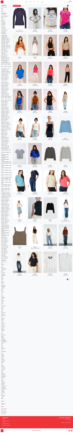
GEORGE (2, 292)
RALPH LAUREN (3, 351)
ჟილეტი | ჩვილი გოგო (5, 137)
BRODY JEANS (3, 315)
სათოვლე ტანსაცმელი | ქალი (6, 161)
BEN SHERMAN (3, 340)
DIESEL (2, 365)
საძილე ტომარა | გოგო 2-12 (5, 193)
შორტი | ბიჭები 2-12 (4, 238)
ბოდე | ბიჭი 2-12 (4, 49)
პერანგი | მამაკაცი (4, 104)
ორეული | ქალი (3, 92)
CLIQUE (2, 322)
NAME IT (2, 336)
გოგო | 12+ (3, 17)
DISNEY (2, 267)
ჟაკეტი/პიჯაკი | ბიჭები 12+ (5, 122)
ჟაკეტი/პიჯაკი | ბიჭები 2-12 (5, 123)
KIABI (2, 289)
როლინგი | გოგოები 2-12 (5, 141)
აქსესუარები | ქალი (4, 43)
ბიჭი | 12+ (2, 20)
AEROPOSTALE (3, 339)
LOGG (2, 311)
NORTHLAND (3, 348)
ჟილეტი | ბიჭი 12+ (4, 130)
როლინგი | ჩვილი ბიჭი (5, 145)
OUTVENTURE (3, 297)
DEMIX (2, 372)
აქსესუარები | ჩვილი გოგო (5, 46)
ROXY (2, 271)
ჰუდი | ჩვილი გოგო (4, 258)
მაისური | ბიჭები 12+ (4, 74)
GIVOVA (2, 397)
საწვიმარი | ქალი (4, 203)
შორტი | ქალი (3, 244)
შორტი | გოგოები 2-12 (4, 241)
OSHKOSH (2, 314)
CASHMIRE (2, 391)
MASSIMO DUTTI (3, 376)
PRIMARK (2, 319)
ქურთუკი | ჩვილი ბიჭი (5, 219)
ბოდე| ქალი (3, 53)
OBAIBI (2, 303)
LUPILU (2, 321)
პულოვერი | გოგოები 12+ (5, 111)
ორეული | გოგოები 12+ (5, 88)
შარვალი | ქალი (4, 223)
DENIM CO (2, 318)
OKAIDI (2, 301)
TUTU (2, 333)
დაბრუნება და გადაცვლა (6, 425)
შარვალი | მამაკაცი (4, 222)
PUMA (2, 358)
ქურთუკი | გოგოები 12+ (5, 214)
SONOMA (2, 384)
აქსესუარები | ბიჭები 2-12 (5, 39)
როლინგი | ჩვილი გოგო (5, 147)
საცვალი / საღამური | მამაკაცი (6, 177)
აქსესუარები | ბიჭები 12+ (5, 38)
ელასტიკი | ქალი (4, 56)
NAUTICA (2, 343)
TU (1, 293)
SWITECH (2, 300)
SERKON (2, 354)
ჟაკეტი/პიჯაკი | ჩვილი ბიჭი (5, 127)
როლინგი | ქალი (4, 144)
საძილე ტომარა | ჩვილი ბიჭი (6, 194)
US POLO (2, 325)
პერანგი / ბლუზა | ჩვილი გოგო (6, 100)
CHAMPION (3, 383)
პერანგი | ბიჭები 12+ (4, 101)
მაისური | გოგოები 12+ (5, 77)
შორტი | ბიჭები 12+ (4, 237)
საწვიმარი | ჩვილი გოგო (5, 204)
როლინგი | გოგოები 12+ (5, 140)
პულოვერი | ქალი (4, 115)
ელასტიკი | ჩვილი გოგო (5, 57)
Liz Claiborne (3, 387)
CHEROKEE (2, 366)
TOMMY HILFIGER (3, 268)
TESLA (2, 379)
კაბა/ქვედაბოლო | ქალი (5, 68)
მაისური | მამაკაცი (4, 79)
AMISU (2, 398)
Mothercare (3, 373)
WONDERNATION (3, 388)
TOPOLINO (2, 330)
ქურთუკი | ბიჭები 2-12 (4, 212)
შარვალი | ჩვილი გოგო (5, 226)
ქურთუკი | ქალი (4, 218)
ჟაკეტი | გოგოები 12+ (4, 119)
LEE (1, 304)
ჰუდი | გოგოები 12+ (4, 251)
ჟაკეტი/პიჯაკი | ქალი (4, 126)
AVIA (2, 394)
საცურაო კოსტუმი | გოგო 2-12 (6, 184)
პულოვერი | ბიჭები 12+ (5, 108)
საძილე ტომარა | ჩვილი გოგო (6, 196)
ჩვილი (2, 11)
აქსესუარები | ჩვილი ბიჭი (5, 45)
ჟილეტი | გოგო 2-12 (4, 133)
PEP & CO (2, 307)
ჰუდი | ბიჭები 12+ (4, 248)
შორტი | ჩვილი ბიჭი (4, 245)
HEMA (2, 290)
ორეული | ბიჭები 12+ (4, 85)
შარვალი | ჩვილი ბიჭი (5, 225)
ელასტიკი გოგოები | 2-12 (5, 60)
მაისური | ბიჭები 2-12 (4, 75)
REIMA (2, 296)
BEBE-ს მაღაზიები (68, 419)
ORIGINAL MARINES (4, 341)
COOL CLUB (3, 369)
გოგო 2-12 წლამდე (4, 16)
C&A (2, 344)
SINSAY (2, 362)
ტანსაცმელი (3, 21)
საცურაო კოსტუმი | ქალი (5, 188)
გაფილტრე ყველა (4, 7)
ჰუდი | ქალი (3, 255)
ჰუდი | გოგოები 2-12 (4, 252)
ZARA (2, 263)
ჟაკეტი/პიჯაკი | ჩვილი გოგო (6, 129)
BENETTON (2, 359)
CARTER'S (2, 390)
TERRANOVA (3, 361)
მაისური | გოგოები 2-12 (5, 78)
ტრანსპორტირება (5, 423)
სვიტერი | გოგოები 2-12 (5, 207)
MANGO (2, 278)
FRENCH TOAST (3, 312)
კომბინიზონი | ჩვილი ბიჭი (5, 71)
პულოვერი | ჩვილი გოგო (5, 118)
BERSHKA (2, 355)
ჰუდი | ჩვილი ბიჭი (4, 256)
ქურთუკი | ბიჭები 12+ (4, 211)
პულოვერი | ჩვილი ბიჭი (5, 116)
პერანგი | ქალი (3, 105)
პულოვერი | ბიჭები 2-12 (5, 109)
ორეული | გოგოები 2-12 (5, 89)
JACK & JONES (3, 274)
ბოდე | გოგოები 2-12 (4, 50)
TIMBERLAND (3, 286)
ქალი (2, 8)
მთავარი (3, 419)
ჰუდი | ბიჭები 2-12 (4, 249)
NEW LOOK (2, 272)
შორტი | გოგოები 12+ (4, 240)
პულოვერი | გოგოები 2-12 (5, 112)
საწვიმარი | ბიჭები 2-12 (5, 197)
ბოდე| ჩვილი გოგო (4, 54)
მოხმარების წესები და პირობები (6, 421)
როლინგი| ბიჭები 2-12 (5, 148)
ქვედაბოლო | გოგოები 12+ (5, 208)
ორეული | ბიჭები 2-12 (4, 86)
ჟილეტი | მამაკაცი (4, 134)
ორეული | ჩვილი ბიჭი (5, 93)
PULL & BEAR (3, 285)
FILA (2, 350)
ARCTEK (2, 380)
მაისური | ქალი (3, 81)
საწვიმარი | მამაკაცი (4, 201)
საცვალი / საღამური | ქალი (5, 178)
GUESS (2, 279)
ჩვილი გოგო (3, 24)
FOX (1, 332)
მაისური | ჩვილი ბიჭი (4, 82)
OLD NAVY (2, 264)
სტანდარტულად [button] (17, 5)
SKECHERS (2, 329)
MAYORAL (2, 337)
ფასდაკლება (3, 32)
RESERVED (2, 282)
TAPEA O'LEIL (3, 326)
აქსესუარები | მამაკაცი (5, 42)
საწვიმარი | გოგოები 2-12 (5, 200)
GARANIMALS (3, 275)
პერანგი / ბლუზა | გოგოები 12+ (6, 96)
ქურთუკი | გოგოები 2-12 (5, 215)
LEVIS (2, 283)
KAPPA (2, 370)
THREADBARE (3, 395)
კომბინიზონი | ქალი (4, 70)
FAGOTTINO (3, 377)
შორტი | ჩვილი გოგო (4, 247)
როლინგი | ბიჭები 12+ (4, 138)
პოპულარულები (4, 33)
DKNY (2, 347)
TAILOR (2, 308)
